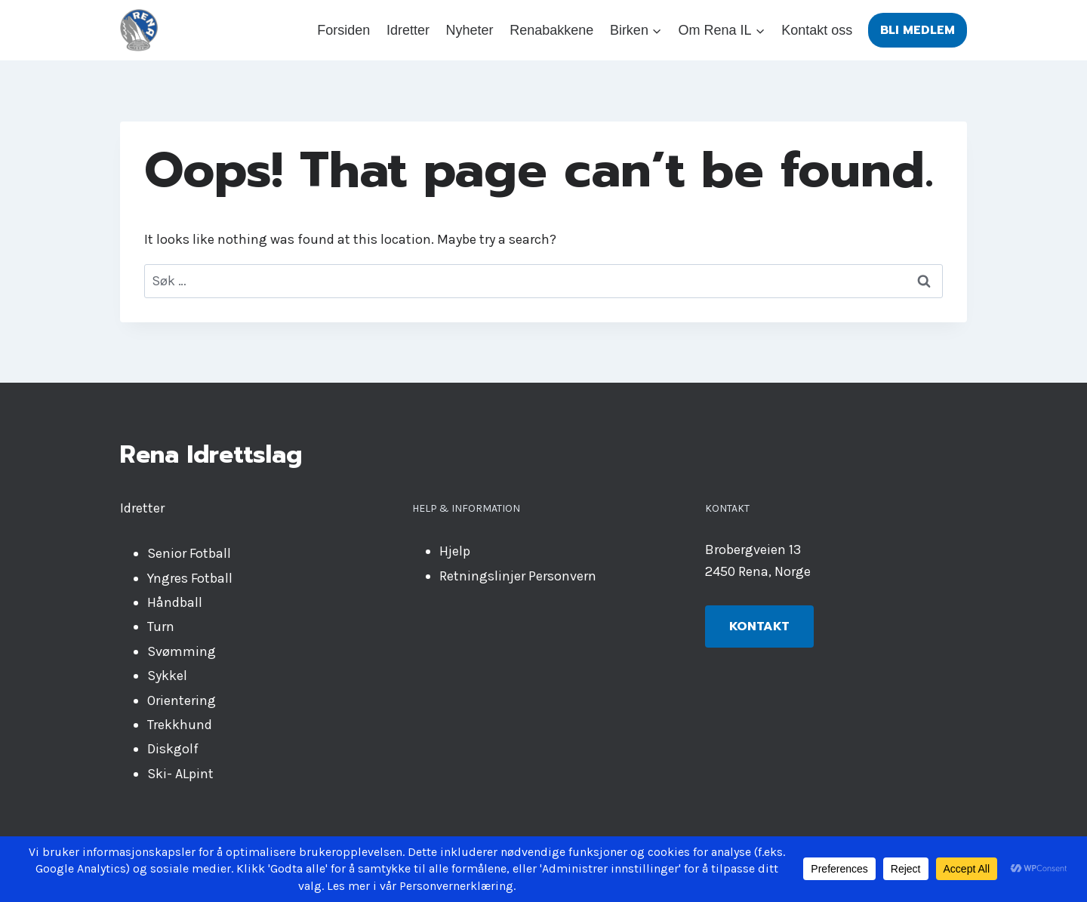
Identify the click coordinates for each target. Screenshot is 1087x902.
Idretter (408, 30)
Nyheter (470, 30)
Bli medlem (917, 30)
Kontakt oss (816, 30)
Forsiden (343, 30)
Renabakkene (551, 30)
